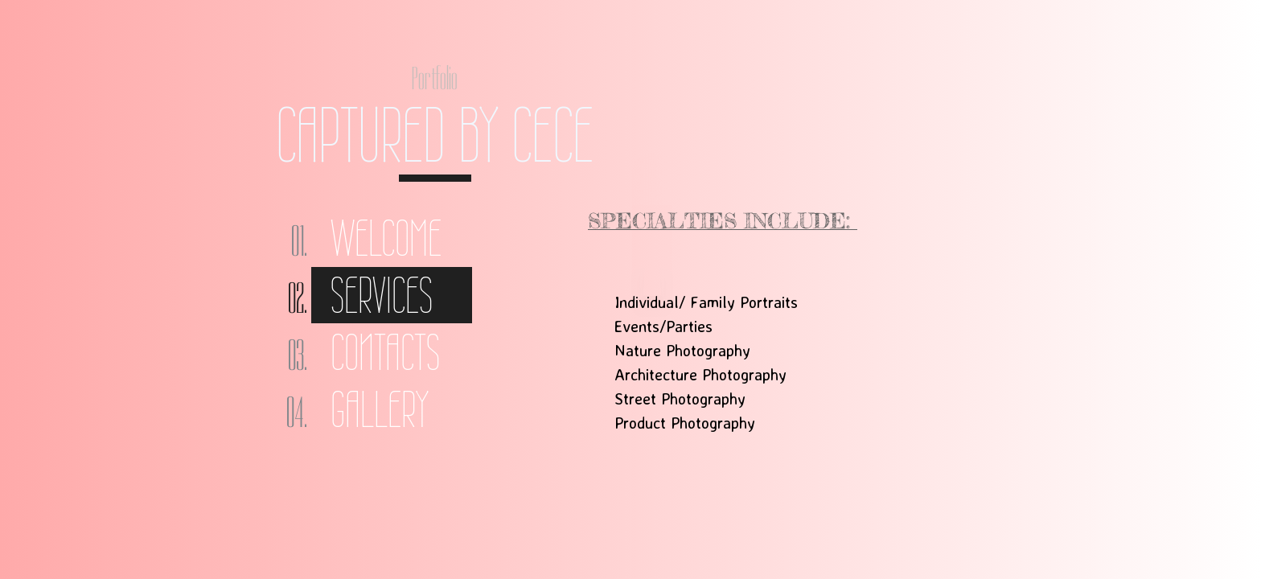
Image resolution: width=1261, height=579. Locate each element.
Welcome (386, 238)
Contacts (385, 352)
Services (382, 295)
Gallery (380, 409)
